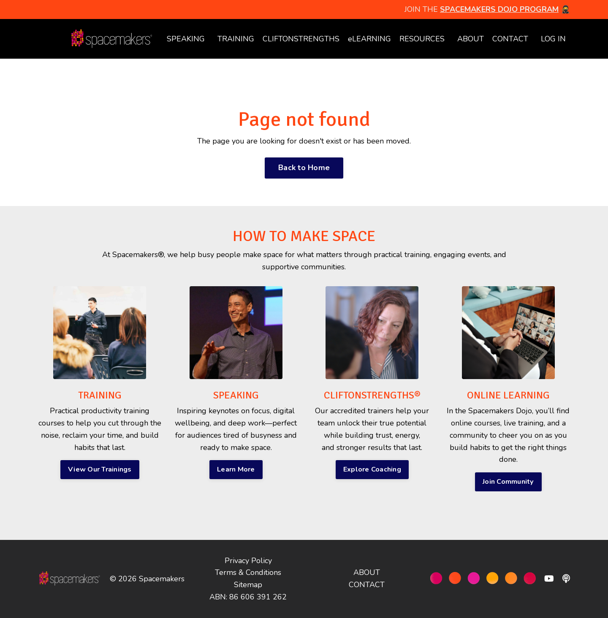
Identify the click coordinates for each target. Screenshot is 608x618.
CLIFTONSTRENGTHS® (372, 395)
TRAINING (235, 39)
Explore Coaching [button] (372, 469)
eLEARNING (369, 39)
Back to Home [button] (304, 168)
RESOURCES (422, 39)
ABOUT (470, 39)
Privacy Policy (248, 561)
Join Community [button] (508, 481)
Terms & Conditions (248, 572)
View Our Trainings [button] (100, 469)
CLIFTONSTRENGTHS (301, 39)
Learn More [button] (236, 469)
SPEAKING (186, 39)
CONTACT (510, 39)
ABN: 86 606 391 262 (248, 597)
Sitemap (248, 585)
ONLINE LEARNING (508, 395)
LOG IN (553, 39)
